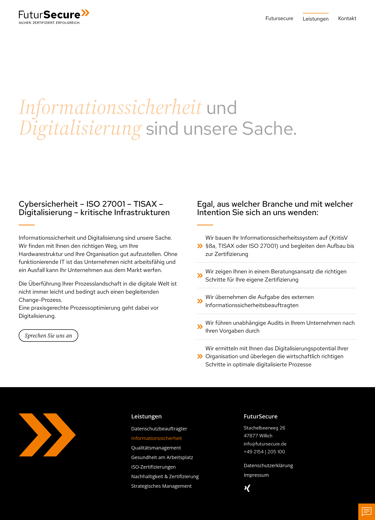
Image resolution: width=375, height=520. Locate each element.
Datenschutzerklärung (268, 465)
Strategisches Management (161, 486)
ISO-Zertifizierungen (153, 467)
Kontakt (347, 18)
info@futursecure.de (265, 444)
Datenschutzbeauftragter (159, 428)
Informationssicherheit (156, 438)
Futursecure (279, 18)
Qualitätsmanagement (156, 447)
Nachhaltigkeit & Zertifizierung (165, 476)
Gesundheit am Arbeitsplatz (162, 457)
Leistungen (316, 18)
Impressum (256, 475)
